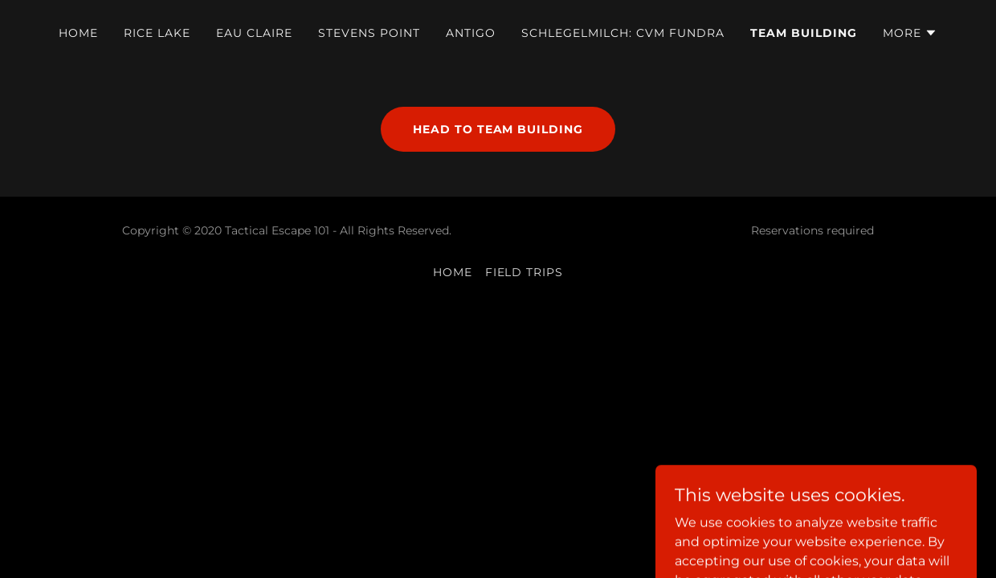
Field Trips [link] (524, 272)
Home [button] (452, 272)
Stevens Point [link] (369, 33)
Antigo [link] (471, 33)
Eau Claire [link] (254, 33)
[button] (910, 33)
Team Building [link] (803, 33)
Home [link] (78, 33)
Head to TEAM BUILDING (498, 129)
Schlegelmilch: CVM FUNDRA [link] (623, 33)
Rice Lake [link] (157, 33)
